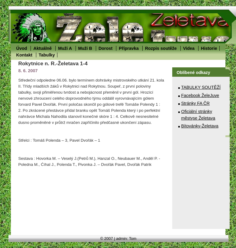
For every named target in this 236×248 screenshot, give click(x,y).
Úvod (21, 48)
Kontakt (24, 55)
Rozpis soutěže (161, 48)
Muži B (85, 48)
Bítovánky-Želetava (199, 126)
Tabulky (47, 55)
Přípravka (129, 48)
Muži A (65, 48)
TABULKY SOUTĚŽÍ (201, 87)
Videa (189, 48)
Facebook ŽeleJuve (200, 95)
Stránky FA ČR (195, 103)
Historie (209, 48)
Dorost (105, 48)
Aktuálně (42, 48)
